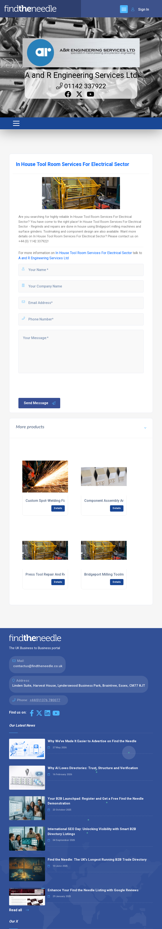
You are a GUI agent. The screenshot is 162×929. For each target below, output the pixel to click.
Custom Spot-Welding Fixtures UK (52, 501)
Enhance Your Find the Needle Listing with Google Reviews (93, 890)
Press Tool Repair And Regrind (50, 574)
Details (58, 508)
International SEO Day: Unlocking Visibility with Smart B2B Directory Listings (92, 831)
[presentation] (51, 385)
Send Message (40, 403)
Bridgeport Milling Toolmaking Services (115, 574)
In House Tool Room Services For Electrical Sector (93, 253)
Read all (19, 910)
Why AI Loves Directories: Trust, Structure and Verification (93, 768)
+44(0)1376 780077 (45, 700)
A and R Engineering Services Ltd (81, 75)
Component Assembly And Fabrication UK (117, 501)
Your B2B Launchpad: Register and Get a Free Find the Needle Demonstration (96, 801)
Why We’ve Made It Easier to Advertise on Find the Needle (92, 741)
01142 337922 (81, 86)
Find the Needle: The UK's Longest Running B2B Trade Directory (97, 860)
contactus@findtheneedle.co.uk (37, 666)
